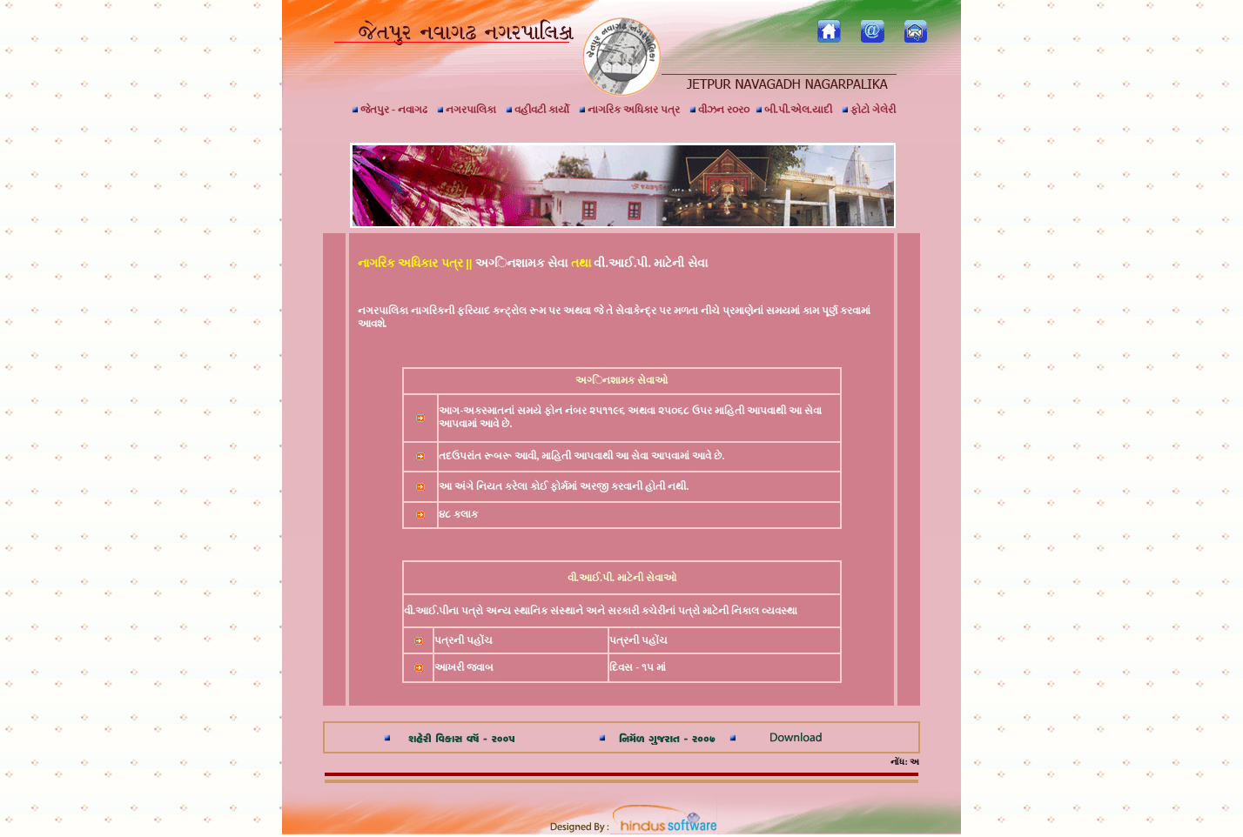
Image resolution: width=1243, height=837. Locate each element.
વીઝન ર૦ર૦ (719, 110)
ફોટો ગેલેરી (869, 110)
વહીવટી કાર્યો (537, 110)
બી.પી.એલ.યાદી (794, 110)
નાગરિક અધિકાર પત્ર (629, 110)
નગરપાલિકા (466, 110)
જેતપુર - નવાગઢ (389, 110)
